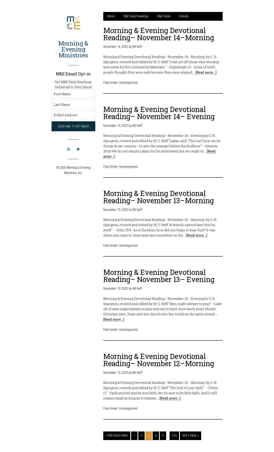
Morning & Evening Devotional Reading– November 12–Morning (158, 359)
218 (174, 435)
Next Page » (190, 435)
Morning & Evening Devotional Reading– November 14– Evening (159, 112)
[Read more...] (206, 72)
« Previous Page (117, 435)
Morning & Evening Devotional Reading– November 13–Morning (158, 196)
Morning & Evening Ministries (73, 49)
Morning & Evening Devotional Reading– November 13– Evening (159, 275)
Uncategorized (128, 82)
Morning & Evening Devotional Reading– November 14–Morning (158, 33)
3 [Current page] (148, 435)
